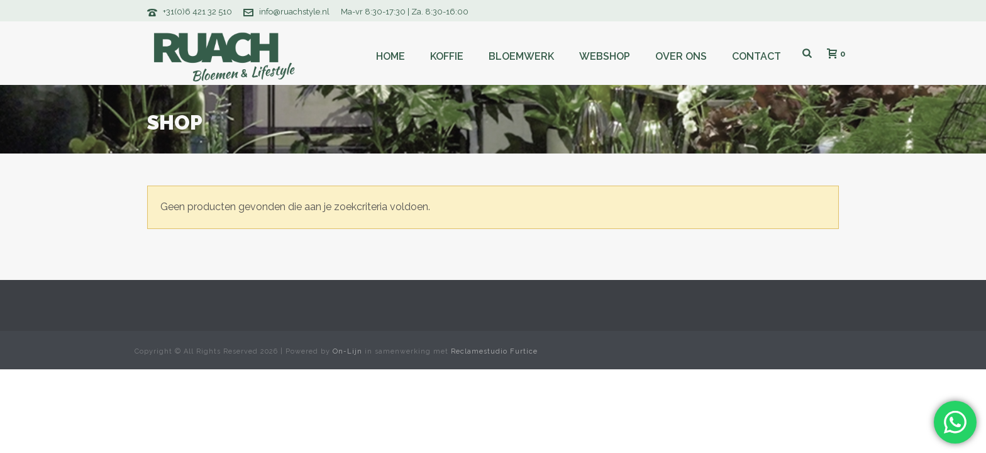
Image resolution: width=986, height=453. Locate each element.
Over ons (681, 56)
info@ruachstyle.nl (294, 11)
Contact (756, 56)
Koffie (446, 56)
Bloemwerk (521, 56)
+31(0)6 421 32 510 (197, 11)
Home (390, 56)
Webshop (604, 56)
